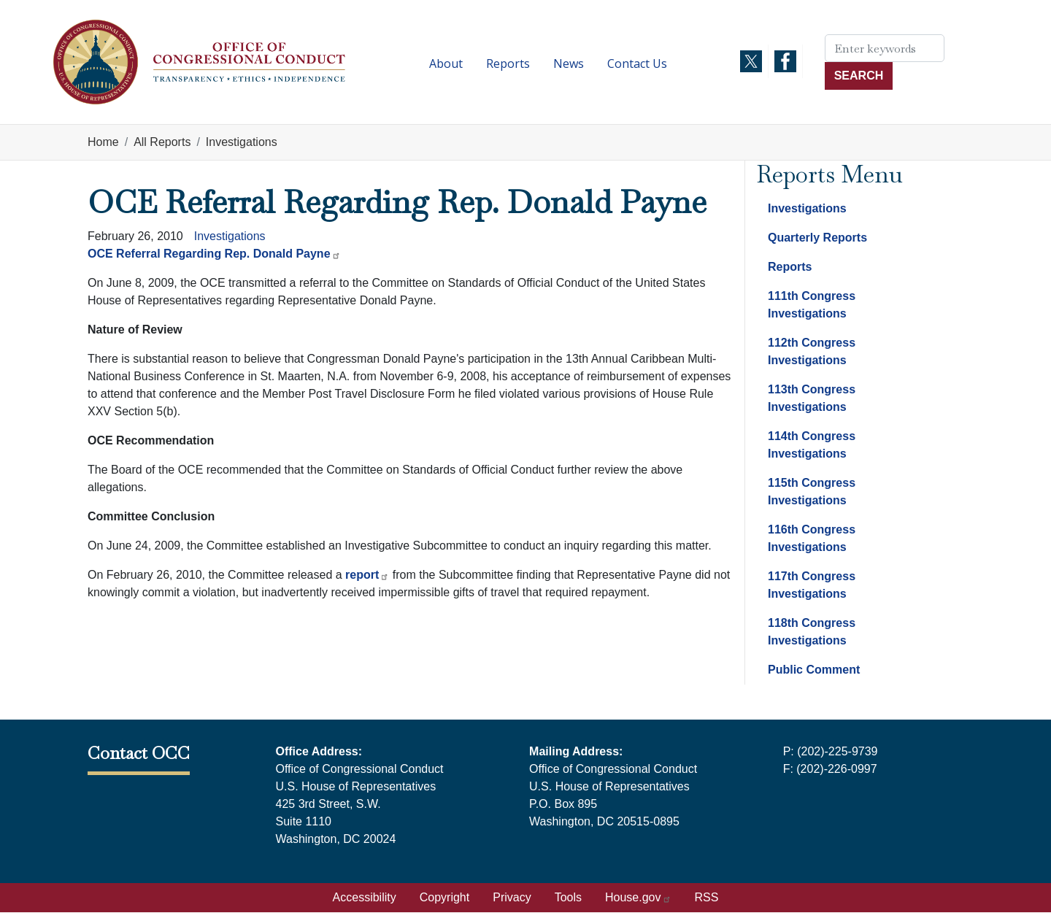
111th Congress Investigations (811, 305)
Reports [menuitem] (508, 63)
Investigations (241, 142)
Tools (568, 897)
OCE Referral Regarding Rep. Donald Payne (214, 253)
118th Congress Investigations (811, 632)
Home (103, 142)
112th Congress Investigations (811, 351)
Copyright (444, 897)
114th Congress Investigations (811, 445)
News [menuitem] (568, 63)
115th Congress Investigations (811, 491)
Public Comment (814, 669)
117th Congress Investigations (811, 585)
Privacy (512, 897)
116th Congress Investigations (811, 538)
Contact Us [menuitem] (637, 63)
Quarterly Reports (817, 237)
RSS (707, 897)
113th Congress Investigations (811, 398)
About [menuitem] (446, 63)
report (367, 575)
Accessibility (364, 897)
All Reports (162, 142)
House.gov (638, 897)
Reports (790, 267)
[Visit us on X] (751, 61)
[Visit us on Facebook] (786, 61)
